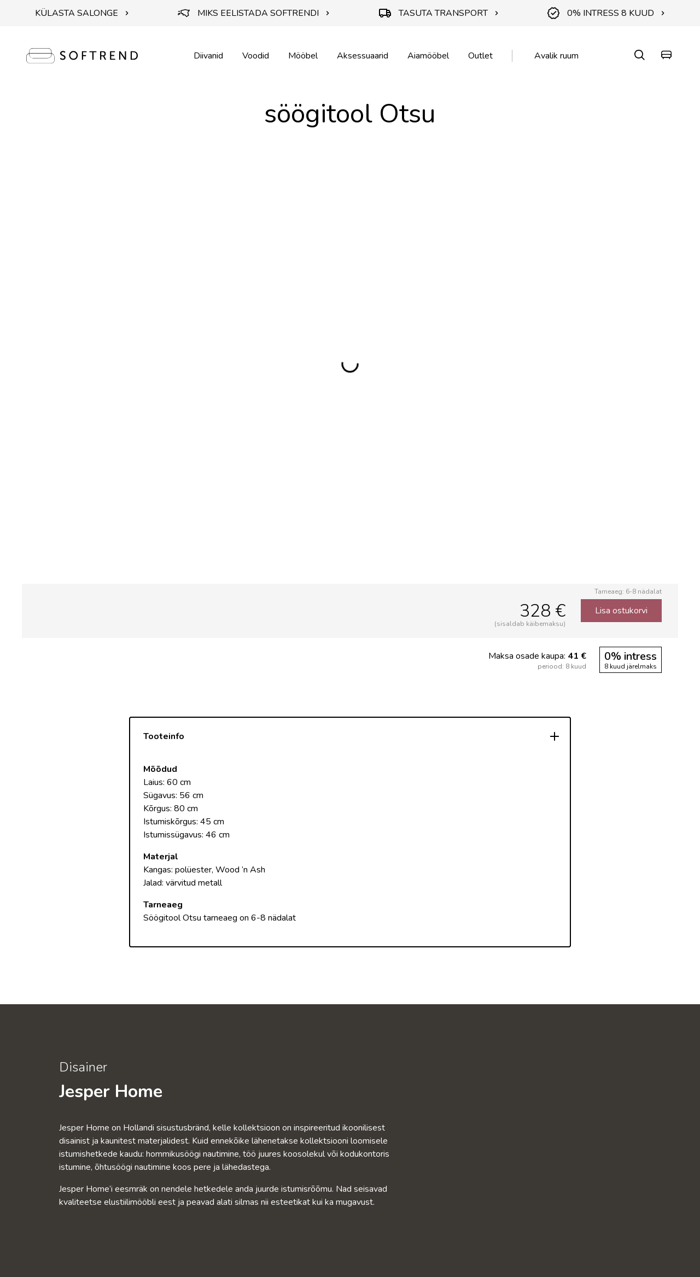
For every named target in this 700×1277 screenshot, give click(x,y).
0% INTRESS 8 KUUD (606, 13)
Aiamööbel (428, 56)
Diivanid (208, 56)
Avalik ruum (556, 56)
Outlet (480, 56)
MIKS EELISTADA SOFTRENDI (254, 13)
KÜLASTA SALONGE (82, 13)
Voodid (255, 56)
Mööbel (303, 56)
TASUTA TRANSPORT (439, 13)
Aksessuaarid (362, 56)
